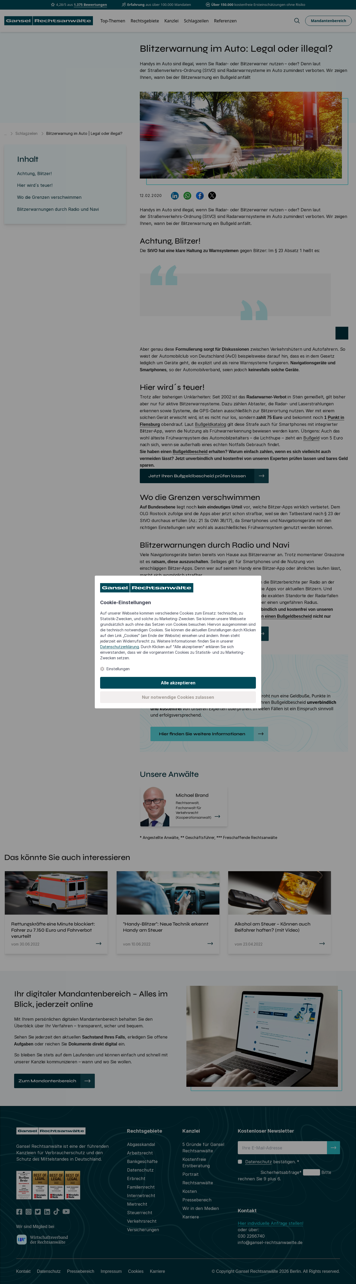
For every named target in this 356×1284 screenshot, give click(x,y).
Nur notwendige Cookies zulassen (178, 697)
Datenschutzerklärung (119, 646)
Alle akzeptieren (178, 682)
